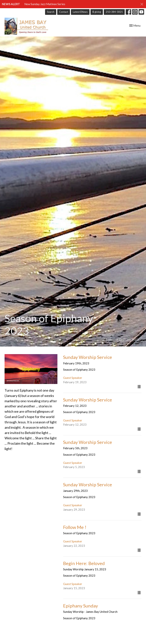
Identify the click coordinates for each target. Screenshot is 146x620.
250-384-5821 (114, 11)
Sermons (107, 334)
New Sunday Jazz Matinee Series (44, 4)
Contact (63, 11)
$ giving (96, 11)
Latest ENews (80, 11)
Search (50, 11)
